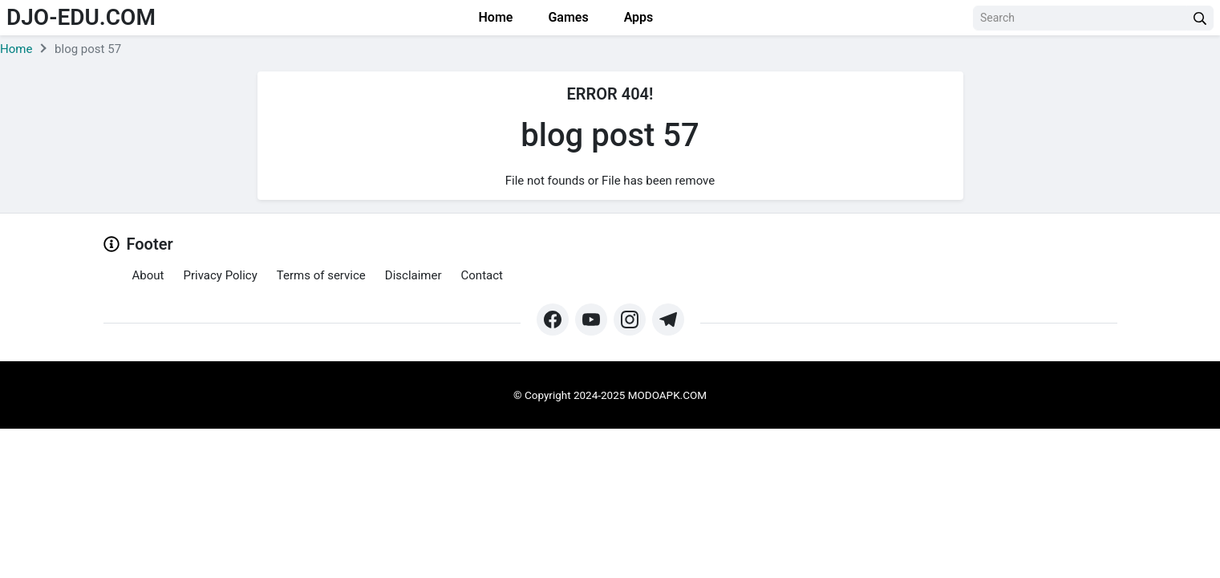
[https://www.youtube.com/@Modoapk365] (591, 319)
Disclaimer (413, 275)
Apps (637, 17)
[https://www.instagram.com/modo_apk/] (630, 319)
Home (494, 17)
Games (566, 17)
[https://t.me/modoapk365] (668, 319)
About (148, 275)
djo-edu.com (81, 17)
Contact (482, 275)
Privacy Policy (220, 275)
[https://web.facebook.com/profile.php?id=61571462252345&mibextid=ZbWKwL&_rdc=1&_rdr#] (553, 319)
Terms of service (321, 275)
